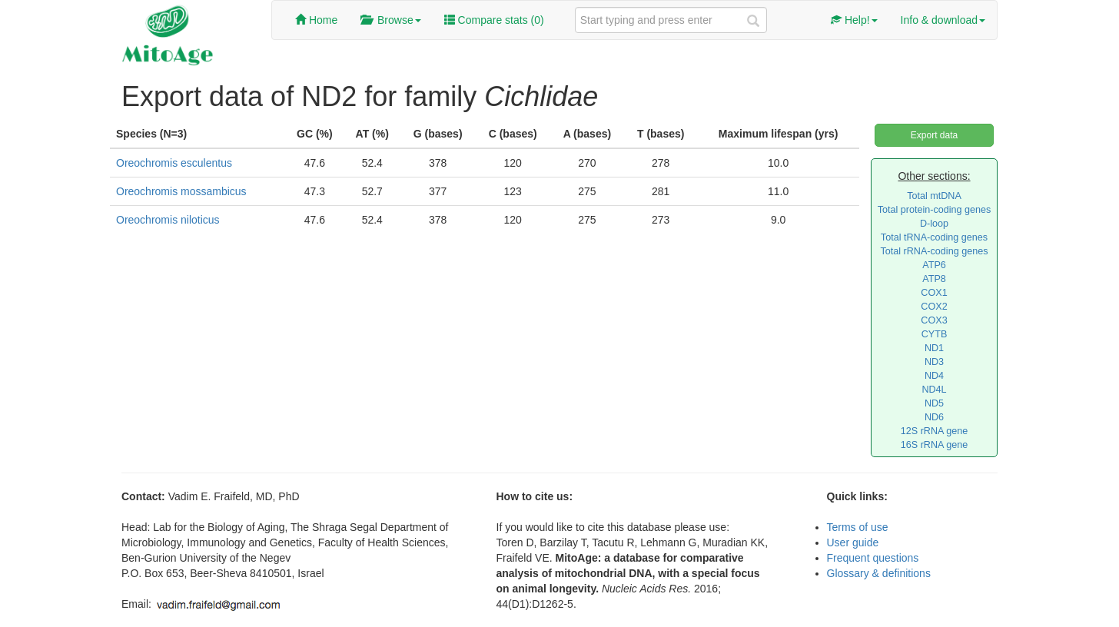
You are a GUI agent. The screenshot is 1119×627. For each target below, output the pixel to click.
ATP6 (934, 265)
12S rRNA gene (934, 431)
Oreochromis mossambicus (181, 191)
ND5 (934, 403)
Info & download (943, 20)
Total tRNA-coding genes (934, 237)
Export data (934, 135)
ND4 (934, 375)
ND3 (934, 362)
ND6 (934, 417)
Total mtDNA (934, 196)
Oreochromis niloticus (168, 220)
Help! (854, 20)
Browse (390, 20)
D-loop (934, 223)
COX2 (934, 306)
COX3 (934, 320)
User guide (853, 542)
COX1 (934, 292)
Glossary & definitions (879, 573)
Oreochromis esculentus (174, 163)
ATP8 (934, 279)
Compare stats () (494, 20)
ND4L (933, 389)
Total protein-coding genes (934, 209)
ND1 (934, 348)
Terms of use (857, 527)
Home (316, 20)
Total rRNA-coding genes (934, 251)
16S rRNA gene (934, 445)
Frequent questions (873, 558)
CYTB (934, 334)
